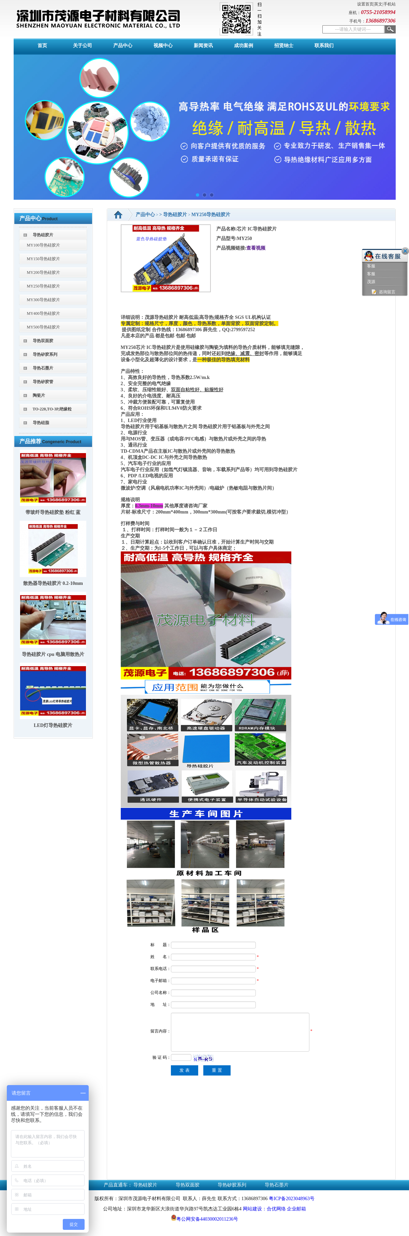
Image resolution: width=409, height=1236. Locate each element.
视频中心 (163, 45)
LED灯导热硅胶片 (53, 725)
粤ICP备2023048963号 (292, 1206)
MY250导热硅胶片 (43, 286)
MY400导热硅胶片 (43, 313)
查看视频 (255, 248)
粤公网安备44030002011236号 (204, 1227)
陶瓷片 (39, 395)
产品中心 (122, 45)
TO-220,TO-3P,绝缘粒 (52, 409)
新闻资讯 (203, 45)
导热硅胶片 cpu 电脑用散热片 (53, 654)
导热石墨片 (43, 368)
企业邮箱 (296, 1217)
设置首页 (365, 4)
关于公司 (82, 45)
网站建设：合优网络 (264, 1217)
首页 (42, 45)
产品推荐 (30, 441)
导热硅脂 (41, 422)
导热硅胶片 (43, 235)
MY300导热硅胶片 (43, 299)
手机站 (389, 4)
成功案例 (243, 45)
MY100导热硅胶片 (43, 245)
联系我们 (324, 45)
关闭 (405, 251)
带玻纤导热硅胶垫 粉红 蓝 (53, 512)
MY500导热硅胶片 (43, 327)
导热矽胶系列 (45, 354)
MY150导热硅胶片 (43, 258)
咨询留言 (382, 292)
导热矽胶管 (43, 381)
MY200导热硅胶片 (43, 272)
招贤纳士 (283, 45)
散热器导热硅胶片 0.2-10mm (53, 583)
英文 (378, 4)
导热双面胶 (43, 340)
